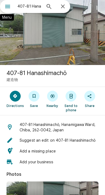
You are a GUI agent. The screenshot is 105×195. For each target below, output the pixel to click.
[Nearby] (52, 99)
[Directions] (15, 99)
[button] (52, 127)
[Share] (90, 99)
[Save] (33, 99)
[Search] (48, 7)
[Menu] (7, 7)
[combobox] (29, 6)
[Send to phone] (71, 101)
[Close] (62, 7)
